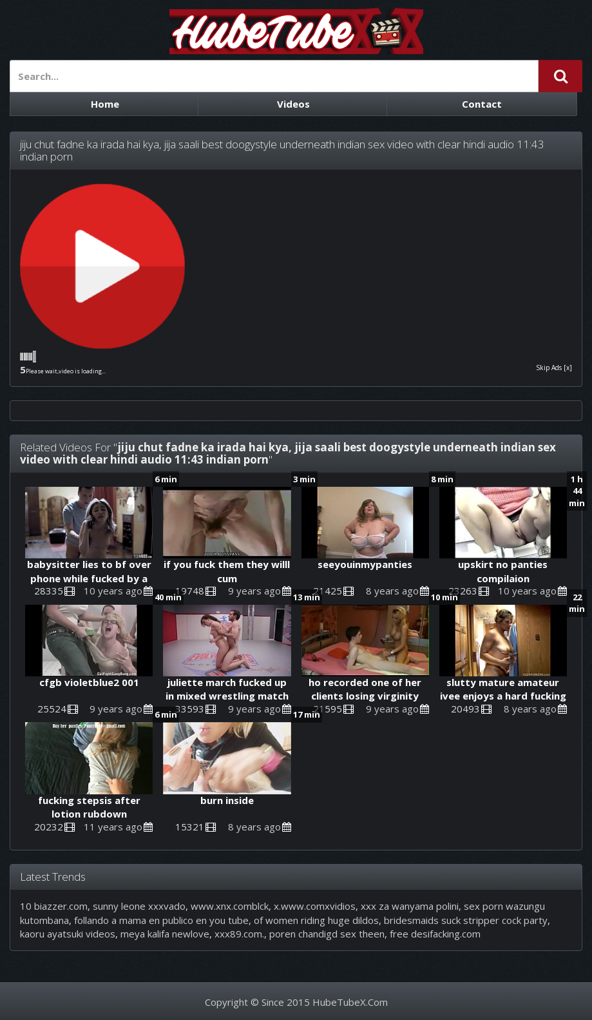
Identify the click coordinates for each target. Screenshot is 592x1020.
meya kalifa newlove (164, 933)
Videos (293, 103)
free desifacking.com (435, 933)
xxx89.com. (239, 933)
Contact (482, 103)
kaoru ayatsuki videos (67, 933)
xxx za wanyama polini (410, 905)
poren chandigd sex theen (327, 933)
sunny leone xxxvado (139, 905)
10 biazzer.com (54, 905)
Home (105, 103)
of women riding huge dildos (316, 920)
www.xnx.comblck (230, 905)
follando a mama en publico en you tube (161, 920)
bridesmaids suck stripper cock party (466, 920)
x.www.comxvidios (315, 905)
